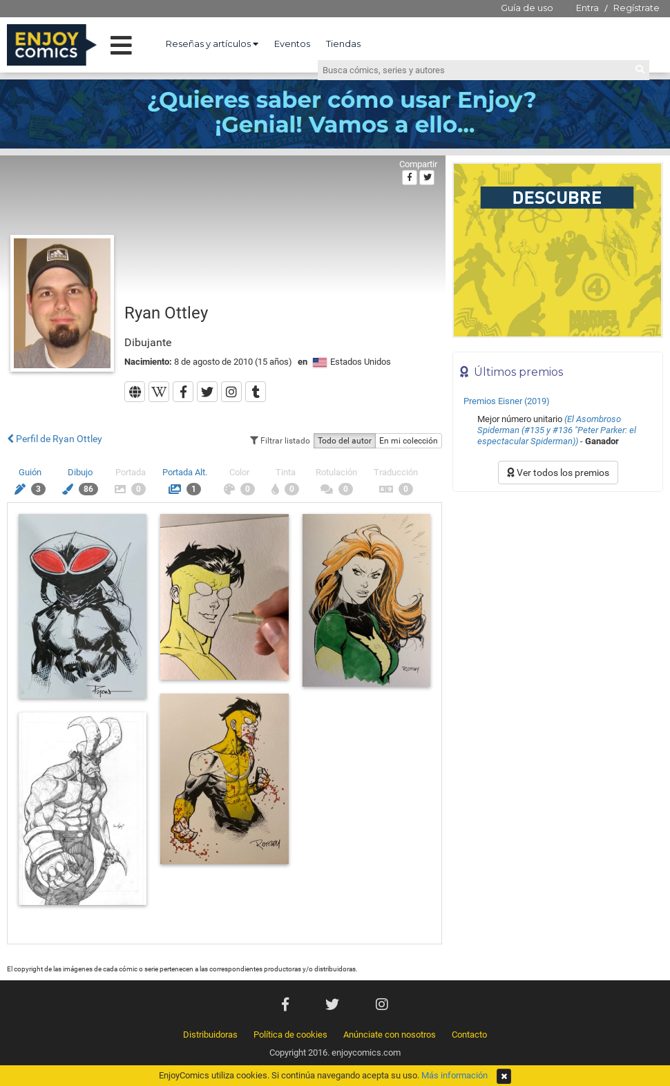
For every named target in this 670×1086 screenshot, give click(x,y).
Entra (587, 7)
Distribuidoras (210, 1034)
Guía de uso (527, 7)
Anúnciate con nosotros (389, 1034)
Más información (454, 1075)
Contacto (469, 1034)
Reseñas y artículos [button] (212, 43)
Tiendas (343, 43)
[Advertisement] (557, 592)
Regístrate (636, 7)
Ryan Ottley (166, 313)
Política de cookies (290, 1034)
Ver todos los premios (558, 472)
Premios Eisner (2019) (506, 401)
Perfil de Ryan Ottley (54, 438)
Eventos (292, 43)
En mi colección (408, 441)
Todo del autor (345, 441)
